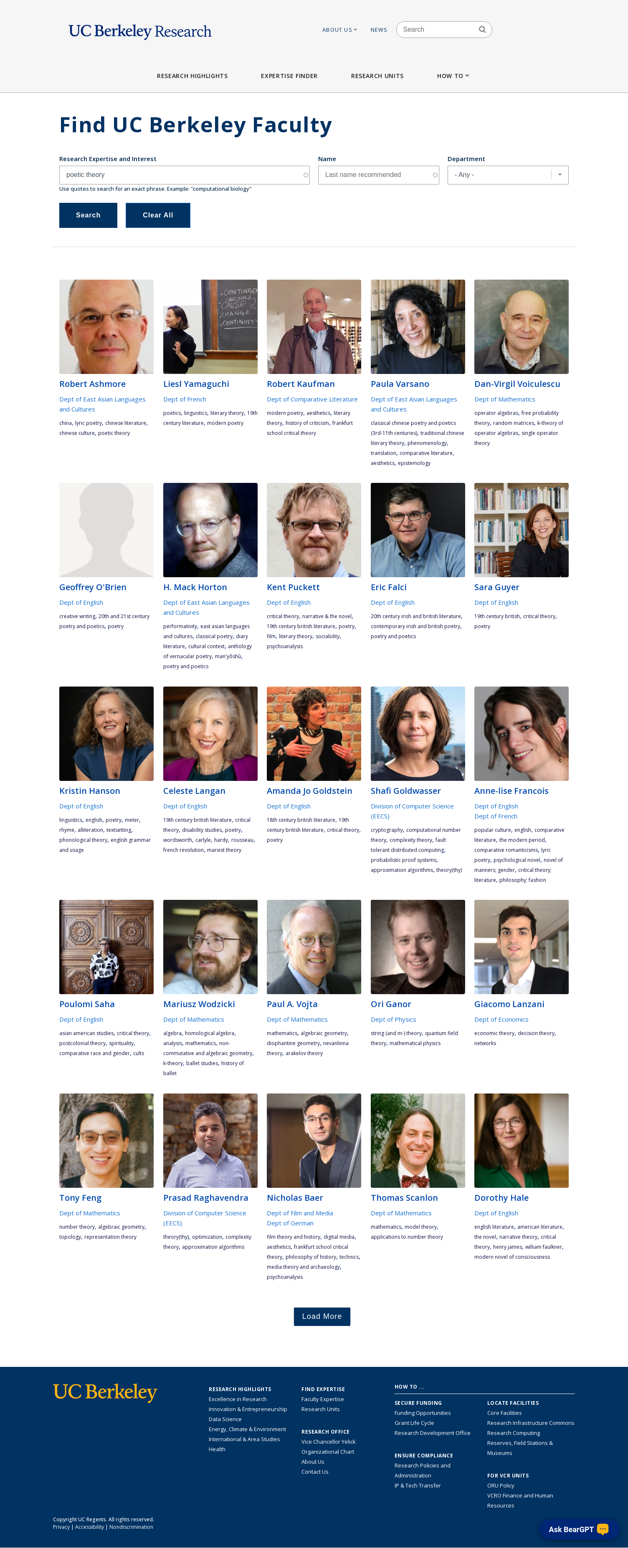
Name (327, 158)
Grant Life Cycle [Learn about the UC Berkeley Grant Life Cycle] (414, 1423)
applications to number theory (407, 1236)
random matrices (513, 423)
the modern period (522, 839)
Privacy (61, 1526)
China (65, 423)
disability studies (202, 829)
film (271, 636)
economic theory (494, 1033)
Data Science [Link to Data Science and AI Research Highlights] (225, 1419)
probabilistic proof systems (403, 860)
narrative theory (518, 1236)
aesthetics (318, 413)
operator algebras (496, 413)
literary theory (227, 413)
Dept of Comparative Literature (312, 399)
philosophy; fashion (522, 880)
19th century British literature (301, 626)
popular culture (492, 829)
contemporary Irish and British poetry (415, 626)
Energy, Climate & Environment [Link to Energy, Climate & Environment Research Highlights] (247, 1429)
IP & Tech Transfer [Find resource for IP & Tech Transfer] (418, 1485)
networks (485, 1043)
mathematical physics (415, 1043)
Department (466, 158)
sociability (327, 636)
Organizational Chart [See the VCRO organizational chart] (327, 1451)
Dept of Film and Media (300, 1213)
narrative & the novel (327, 616)
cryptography (387, 829)
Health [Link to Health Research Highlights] (217, 1449)
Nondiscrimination (131, 1526)
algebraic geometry (324, 1033)
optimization (207, 1236)
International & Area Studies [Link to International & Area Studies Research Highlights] (244, 1439)
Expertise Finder (289, 76)
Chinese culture (77, 433)
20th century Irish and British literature (416, 616)
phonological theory (83, 839)
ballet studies (202, 1063)
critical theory (283, 616)
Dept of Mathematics (504, 399)
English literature (494, 1226)
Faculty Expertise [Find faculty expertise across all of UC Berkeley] (322, 1399)
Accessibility (89, 1526)
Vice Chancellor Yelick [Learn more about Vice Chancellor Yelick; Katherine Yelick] (328, 1441)
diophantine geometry (293, 1043)
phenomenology (427, 443)
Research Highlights (192, 76)
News (379, 29)
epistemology (414, 463)
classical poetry (214, 636)
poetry (116, 626)
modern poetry (225, 423)
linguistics (195, 413)
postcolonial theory (82, 1043)
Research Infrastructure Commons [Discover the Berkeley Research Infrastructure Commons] (531, 1423)
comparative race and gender (94, 1053)
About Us (340, 29)
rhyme (66, 829)
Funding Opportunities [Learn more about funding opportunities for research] (423, 1413)
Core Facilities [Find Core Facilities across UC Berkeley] (504, 1413)
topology (70, 1236)
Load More (322, 1316)
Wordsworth (177, 839)
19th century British (497, 616)
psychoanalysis (285, 646)
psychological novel (517, 860)
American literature (539, 1226)
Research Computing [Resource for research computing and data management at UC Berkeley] (513, 1433)
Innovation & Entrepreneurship (248, 1409)
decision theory (536, 1033)
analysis (172, 1043)
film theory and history (293, 1236)
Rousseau (242, 839)
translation (383, 453)
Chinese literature (125, 423)
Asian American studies (86, 1033)
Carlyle (203, 839)
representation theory (110, 1236)
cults (138, 1053)
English (94, 819)
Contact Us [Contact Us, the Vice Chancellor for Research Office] (315, 1471)
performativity (180, 626)
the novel (485, 1236)
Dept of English (81, 602)
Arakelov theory (304, 1053)
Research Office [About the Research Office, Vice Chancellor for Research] (325, 1432)
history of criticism (307, 423)
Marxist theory (224, 850)
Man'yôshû (228, 656)
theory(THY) (449, 870)
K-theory (173, 1063)
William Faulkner (543, 1246)
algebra (172, 1033)
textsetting (118, 829)
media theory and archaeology (303, 1266)
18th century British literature (301, 819)
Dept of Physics (393, 1019)
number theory (77, 1226)
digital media (339, 1236)
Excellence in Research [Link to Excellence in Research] (238, 1399)
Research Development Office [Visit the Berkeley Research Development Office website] (433, 1433)
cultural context (206, 646)
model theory (421, 1226)
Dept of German (290, 1223)
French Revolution (183, 850)
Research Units (377, 76)
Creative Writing (77, 616)
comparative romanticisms (506, 850)
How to (454, 76)
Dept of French (184, 399)
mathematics (200, 1043)
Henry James (507, 1246)
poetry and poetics (185, 666)
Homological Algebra (209, 1033)
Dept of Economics (501, 1019)
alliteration (90, 829)
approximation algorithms (402, 870)
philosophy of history (311, 1256)
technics (349, 1256)
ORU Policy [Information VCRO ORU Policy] (500, 1485)
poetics (172, 413)
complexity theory (411, 839)
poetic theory (114, 433)
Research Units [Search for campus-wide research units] (320, 1409)
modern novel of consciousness (512, 1256)
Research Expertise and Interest (108, 158)
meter (132, 819)
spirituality (121, 1043)
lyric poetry (88, 423)
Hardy (221, 839)
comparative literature (426, 453)
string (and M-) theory (396, 1033)
